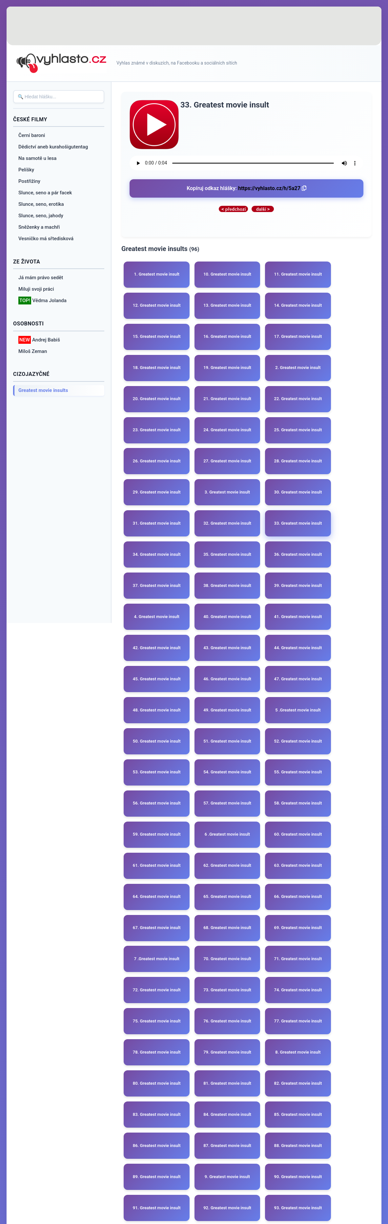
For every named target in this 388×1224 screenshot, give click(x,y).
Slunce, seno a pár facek (45, 193)
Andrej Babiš (39, 340)
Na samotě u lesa (37, 158)
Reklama (207, 1161)
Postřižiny (29, 181)
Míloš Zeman (32, 351)
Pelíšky (26, 170)
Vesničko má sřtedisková (45, 239)
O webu (179, 1161)
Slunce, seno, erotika (41, 204)
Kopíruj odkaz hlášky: (246, 188)
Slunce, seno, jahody (40, 216)
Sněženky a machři (39, 227)
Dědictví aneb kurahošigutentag (53, 147)
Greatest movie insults (43, 390)
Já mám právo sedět (40, 278)
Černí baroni (31, 135)
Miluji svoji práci (36, 289)
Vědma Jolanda (42, 300)
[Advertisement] (194, 26)
